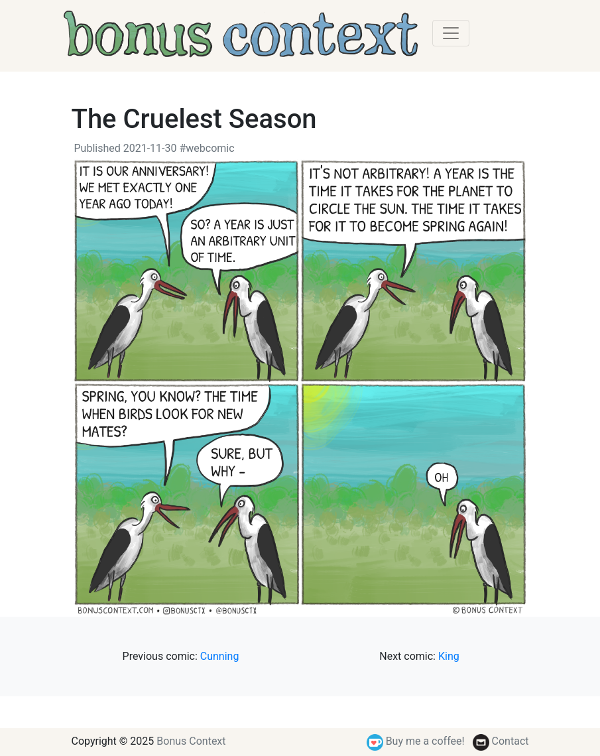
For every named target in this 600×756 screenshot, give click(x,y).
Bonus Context (190, 741)
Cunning (219, 656)
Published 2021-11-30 (125, 148)
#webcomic (206, 148)
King (448, 656)
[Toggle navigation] (450, 33)
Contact (501, 741)
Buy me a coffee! (416, 741)
